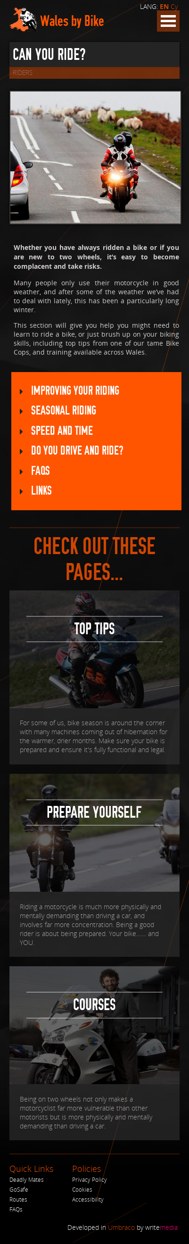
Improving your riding (75, 391)
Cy (174, 6)
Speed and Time (62, 432)
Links (41, 492)
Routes (18, 1201)
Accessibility (88, 1201)
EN (164, 6)
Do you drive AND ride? (77, 452)
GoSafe (18, 1191)
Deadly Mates (26, 1181)
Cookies (82, 1191)
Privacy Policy (89, 1181)
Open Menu (168, 21)
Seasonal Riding (63, 411)
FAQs (40, 472)
